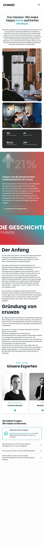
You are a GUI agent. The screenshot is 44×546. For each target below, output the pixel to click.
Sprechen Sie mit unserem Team (20, 433)
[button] (39, 5)
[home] (8, 4)
